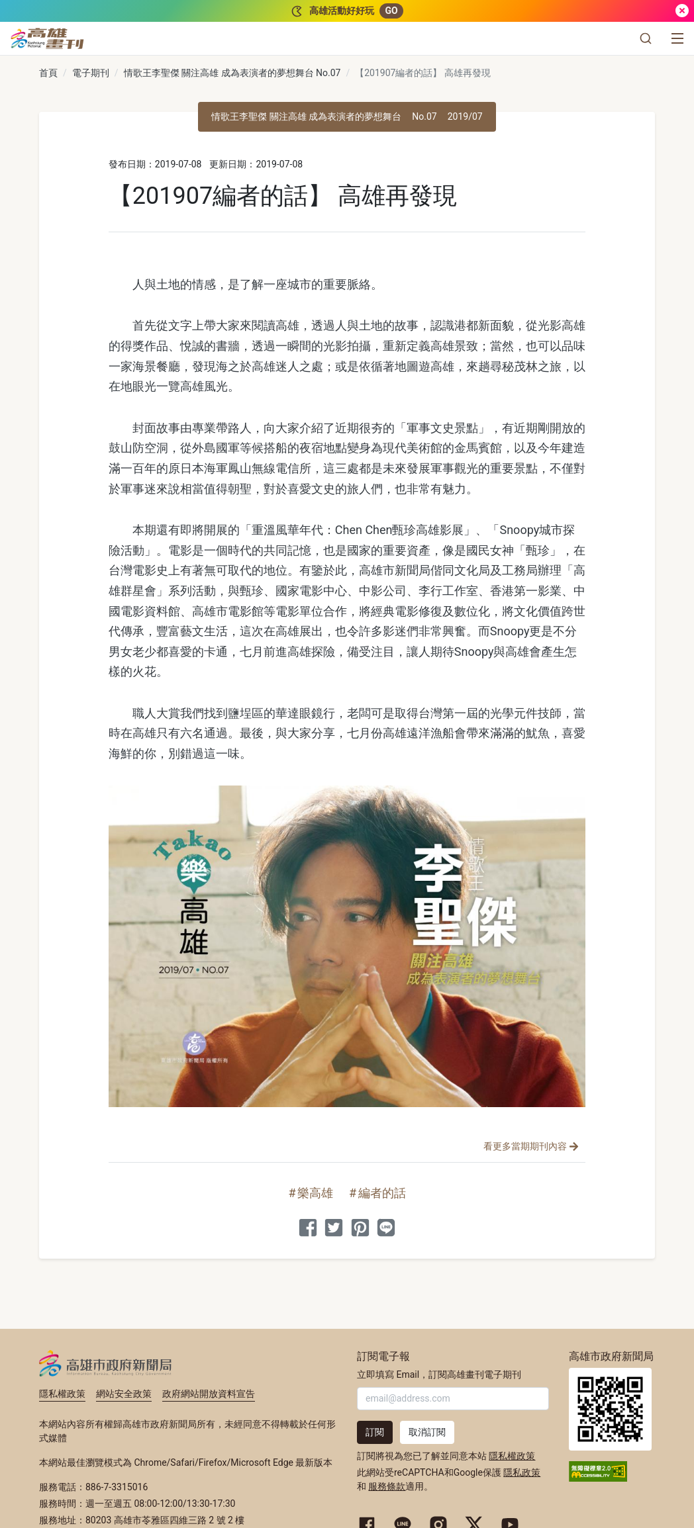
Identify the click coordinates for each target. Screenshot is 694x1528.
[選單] (677, 38)
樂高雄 (315, 1193)
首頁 (48, 72)
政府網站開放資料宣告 (208, 1393)
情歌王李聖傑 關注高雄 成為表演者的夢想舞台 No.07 (232, 72)
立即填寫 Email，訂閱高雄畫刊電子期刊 (439, 1374)
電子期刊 (90, 72)
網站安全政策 (124, 1393)
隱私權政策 (62, 1393)
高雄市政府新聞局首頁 (610, 1409)
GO (391, 10)
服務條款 (386, 1486)
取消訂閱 (427, 1432)
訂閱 (375, 1432)
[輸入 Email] (453, 1398)
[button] (645, 38)
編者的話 (382, 1193)
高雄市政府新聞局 (105, 1363)
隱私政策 (521, 1472)
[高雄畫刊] (47, 38)
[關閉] (682, 11)
